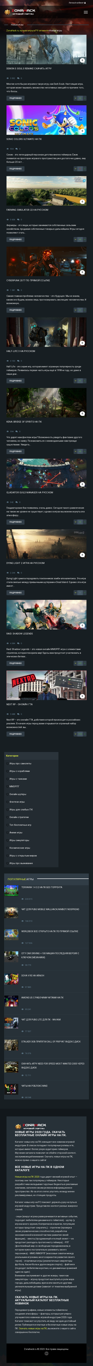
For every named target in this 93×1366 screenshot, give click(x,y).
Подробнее (15, 98)
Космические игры (18, 848)
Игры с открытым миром (21, 856)
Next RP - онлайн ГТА (20, 704)
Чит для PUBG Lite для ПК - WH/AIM (41, 1019)
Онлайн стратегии (17, 817)
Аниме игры (14, 833)
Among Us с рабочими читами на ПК (42, 997)
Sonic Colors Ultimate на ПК (24, 139)
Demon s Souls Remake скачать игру (29, 68)
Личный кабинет (77, 3)
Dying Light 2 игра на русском (25, 563)
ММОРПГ (12, 787)
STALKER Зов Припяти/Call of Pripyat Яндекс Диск (51, 1041)
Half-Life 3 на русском (21, 351)
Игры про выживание (19, 863)
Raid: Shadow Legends (20, 633)
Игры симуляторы (17, 840)
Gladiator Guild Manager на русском (30, 492)
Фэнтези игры (15, 802)
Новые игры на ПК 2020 (27, 1177)
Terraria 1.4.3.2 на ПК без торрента (41, 887)
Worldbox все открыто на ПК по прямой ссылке (49, 931)
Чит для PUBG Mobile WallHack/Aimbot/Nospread (50, 909)
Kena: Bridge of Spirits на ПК (24, 421)
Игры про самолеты (18, 764)
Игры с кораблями (18, 771)
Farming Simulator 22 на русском (27, 209)
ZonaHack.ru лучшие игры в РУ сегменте (27, 30)
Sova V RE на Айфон (32, 975)
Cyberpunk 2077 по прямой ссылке (28, 280)
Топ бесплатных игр (18, 825)
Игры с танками (16, 779)
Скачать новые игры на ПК (33, 1328)
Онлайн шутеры (16, 794)
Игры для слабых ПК (19, 810)
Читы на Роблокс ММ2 (34, 1086)
